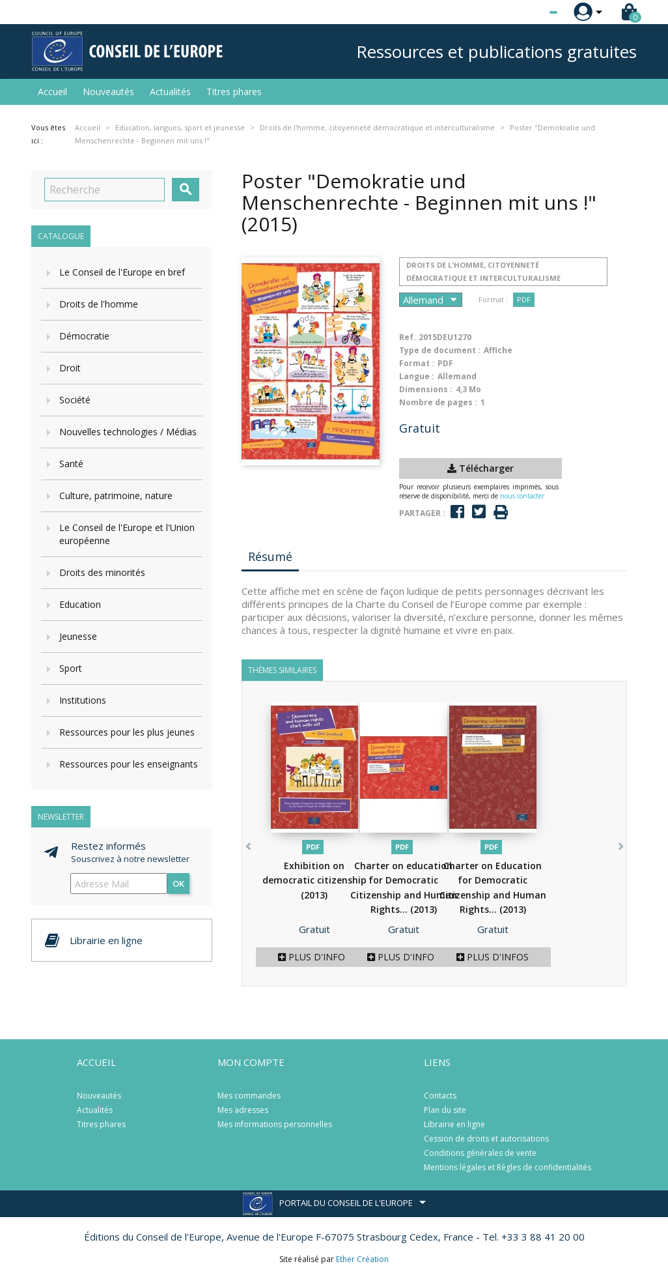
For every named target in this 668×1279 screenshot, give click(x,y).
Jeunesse (78, 636)
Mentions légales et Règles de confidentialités (507, 1167)
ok (178, 883)
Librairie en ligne (454, 1124)
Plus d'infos (314, 957)
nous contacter (522, 495)
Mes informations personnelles (274, 1124)
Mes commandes (249, 1095)
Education (80, 604)
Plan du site (445, 1109)
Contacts (440, 1095)
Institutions (82, 700)
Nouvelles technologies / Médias (128, 431)
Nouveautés (108, 91)
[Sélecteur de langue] (526, 12)
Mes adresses (242, 1109)
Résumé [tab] (270, 556)
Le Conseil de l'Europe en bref (122, 272)
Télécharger (480, 468)
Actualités (170, 91)
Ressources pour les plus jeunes (127, 732)
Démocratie (84, 336)
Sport (70, 668)
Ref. (407, 337)
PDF (524, 299)
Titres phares (234, 91)
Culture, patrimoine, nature (116, 495)
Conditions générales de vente (480, 1152)
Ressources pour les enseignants (128, 764)
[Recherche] (104, 189)
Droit (70, 368)
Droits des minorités (102, 572)
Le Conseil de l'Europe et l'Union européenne (127, 534)
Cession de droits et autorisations (486, 1138)
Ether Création (362, 1259)
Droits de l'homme (98, 304)
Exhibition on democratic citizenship (314, 880)
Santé (71, 463)
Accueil (52, 91)
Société (74, 400)
